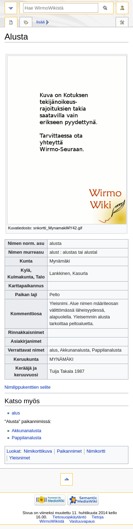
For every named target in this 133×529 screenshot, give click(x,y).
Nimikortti (96, 451)
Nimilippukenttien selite (28, 387)
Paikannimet (69, 451)
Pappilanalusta (26, 437)
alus (16, 413)
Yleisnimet (19, 457)
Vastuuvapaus (82, 521)
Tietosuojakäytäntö (69, 517)
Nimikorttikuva (38, 451)
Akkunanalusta (26, 430)
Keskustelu (26, 23)
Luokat (13, 451)
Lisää (41, 22)
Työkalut (122, 23)
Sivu (11, 23)
